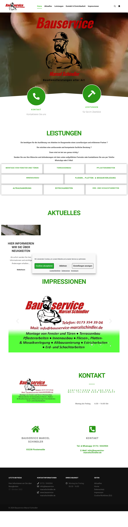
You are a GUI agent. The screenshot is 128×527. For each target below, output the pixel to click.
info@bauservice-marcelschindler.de (46, 488)
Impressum (74, 273)
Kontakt (36, 113)
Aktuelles (98, 483)
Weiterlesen (21, 303)
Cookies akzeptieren (44, 268)
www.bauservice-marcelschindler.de (46, 494)
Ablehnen (63, 268)
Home (96, 486)
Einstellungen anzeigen (82, 268)
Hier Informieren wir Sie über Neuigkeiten (21, 280)
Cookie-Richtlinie (55, 273)
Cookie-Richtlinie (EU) (103, 495)
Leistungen (91, 111)
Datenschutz (66, 273)
